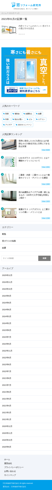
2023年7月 (6, 337)
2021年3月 (6, 413)
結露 (39, 114)
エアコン (41, 119)
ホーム (7, 459)
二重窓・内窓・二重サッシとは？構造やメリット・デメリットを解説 (26, 179)
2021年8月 (6, 378)
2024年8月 (6, 303)
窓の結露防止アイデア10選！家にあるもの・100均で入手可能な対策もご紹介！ (26, 197)
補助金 (17, 114)
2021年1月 (6, 419)
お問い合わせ (10, 471)
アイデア (8, 125)
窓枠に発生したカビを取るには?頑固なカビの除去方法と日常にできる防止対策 (26, 145)
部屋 (7, 114)
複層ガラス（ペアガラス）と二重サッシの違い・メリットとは (26, 213)
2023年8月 (6, 330)
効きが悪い (19, 119)
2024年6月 (6, 310)
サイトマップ (10, 475)
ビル (30, 119)
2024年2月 (6, 323)
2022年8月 (6, 365)
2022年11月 (7, 351)
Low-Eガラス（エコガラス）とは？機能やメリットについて (26, 162)
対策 (7, 119)
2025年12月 (7, 275)
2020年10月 (7, 440)
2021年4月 (6, 406)
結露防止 (29, 114)
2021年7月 (6, 385)
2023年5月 (6, 344)
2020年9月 (6, 447)
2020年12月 (7, 426)
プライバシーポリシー (14, 467)
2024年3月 (6, 316)
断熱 (4, 234)
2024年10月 (7, 289)
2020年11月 (7, 433)
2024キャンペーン (25, 125)
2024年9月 (6, 296)
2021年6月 (6, 392)
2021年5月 (6, 399)
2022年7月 (6, 371)
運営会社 (8, 463)
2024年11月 (7, 282)
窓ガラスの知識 (9, 241)
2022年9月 (6, 358)
